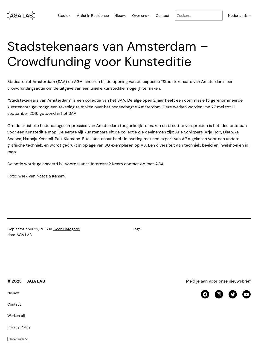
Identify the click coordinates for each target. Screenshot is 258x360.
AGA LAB (36, 281)
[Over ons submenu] (149, 16)
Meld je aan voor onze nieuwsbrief (218, 281)
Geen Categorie (66, 229)
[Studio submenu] (70, 16)
